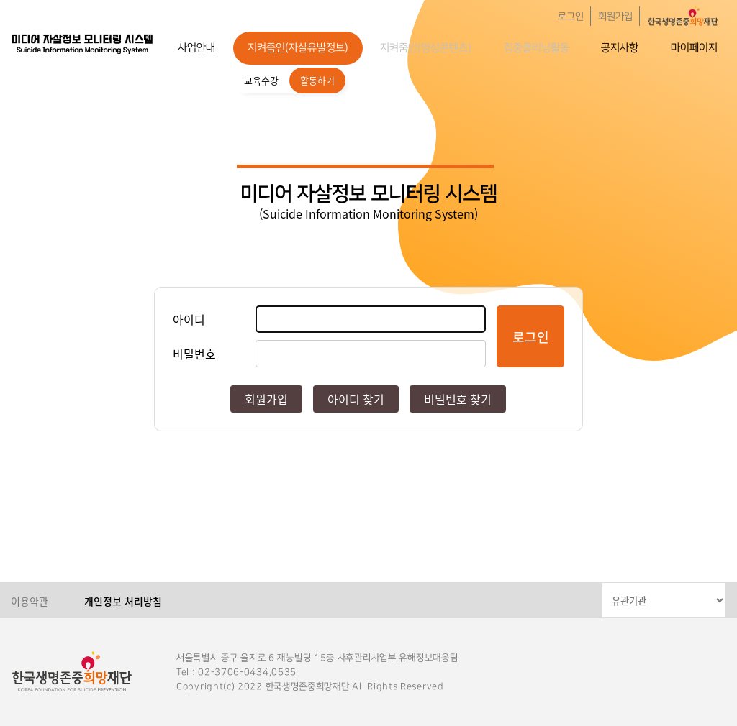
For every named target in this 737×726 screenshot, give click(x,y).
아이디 (189, 319)
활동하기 (317, 80)
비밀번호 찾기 (458, 399)
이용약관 (29, 601)
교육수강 (261, 80)
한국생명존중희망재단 (83, 43)
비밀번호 (194, 353)
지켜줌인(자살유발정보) (298, 48)
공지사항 (619, 48)
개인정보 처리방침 (123, 601)
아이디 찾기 (355, 399)
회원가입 (615, 16)
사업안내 (196, 48)
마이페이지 (694, 48)
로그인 (571, 16)
